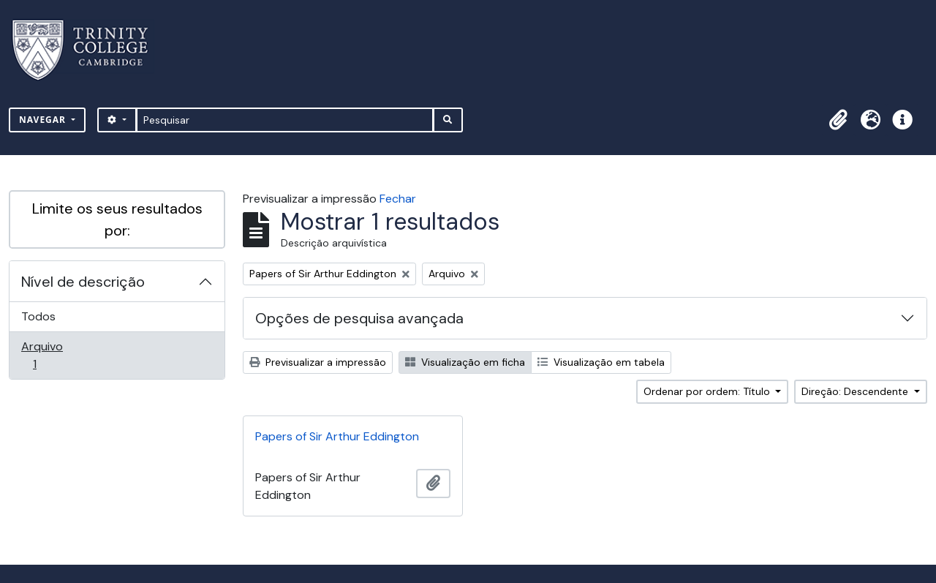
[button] (838, 120)
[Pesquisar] (285, 120)
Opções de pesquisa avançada (359, 318)
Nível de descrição (83, 281)
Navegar (44, 119)
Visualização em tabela (601, 362)
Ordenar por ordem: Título (708, 391)
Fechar (398, 198)
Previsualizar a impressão (317, 362)
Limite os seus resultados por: (117, 219)
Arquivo (55, 355)
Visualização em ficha (465, 362)
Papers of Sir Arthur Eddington (337, 436)
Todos (38, 316)
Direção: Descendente (856, 391)
